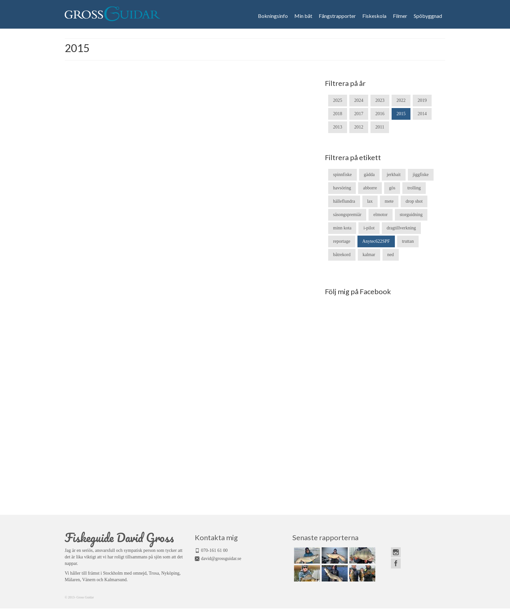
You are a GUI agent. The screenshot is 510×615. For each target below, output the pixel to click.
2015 (401, 113)
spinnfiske (342, 174)
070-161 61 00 (214, 550)
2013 (337, 127)
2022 (401, 100)
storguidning (411, 214)
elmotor (380, 214)
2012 (358, 127)
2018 (337, 113)
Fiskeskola (374, 16)
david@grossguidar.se (221, 558)
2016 (379, 113)
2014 (422, 113)
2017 (358, 113)
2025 (337, 100)
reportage (341, 241)
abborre (370, 187)
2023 (379, 100)
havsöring (342, 187)
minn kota (342, 228)
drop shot (414, 201)
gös (392, 187)
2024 (358, 100)
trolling (414, 187)
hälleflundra (344, 201)
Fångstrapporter (337, 16)
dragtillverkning (401, 228)
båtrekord (342, 254)
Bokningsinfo (273, 16)
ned (390, 254)
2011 (379, 127)
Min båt (303, 16)
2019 (422, 100)
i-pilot (368, 228)
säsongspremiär (347, 214)
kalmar (369, 254)
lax (370, 201)
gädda (369, 174)
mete (389, 201)
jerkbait (394, 174)
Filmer (400, 16)
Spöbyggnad (428, 16)
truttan (408, 241)
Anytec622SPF (376, 241)
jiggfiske (421, 174)
